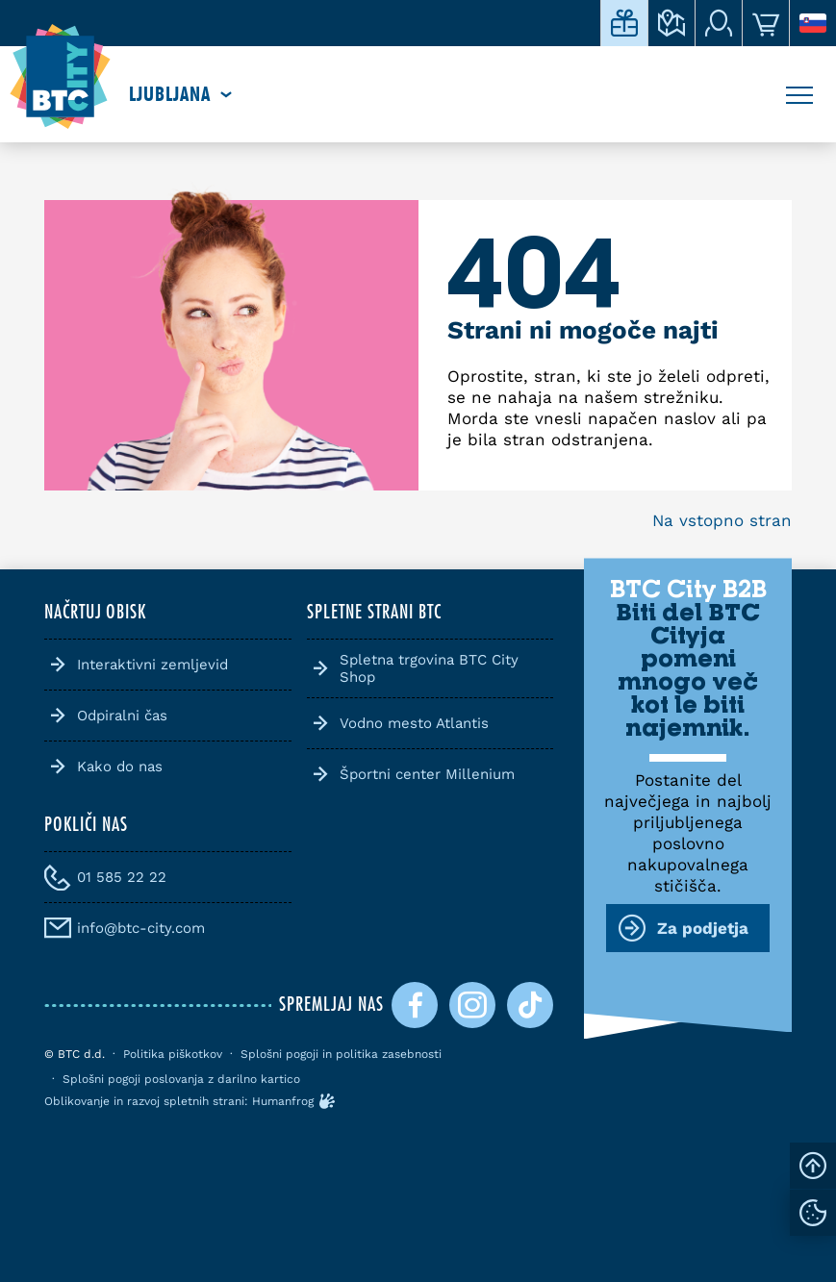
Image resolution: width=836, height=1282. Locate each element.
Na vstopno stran (722, 520)
